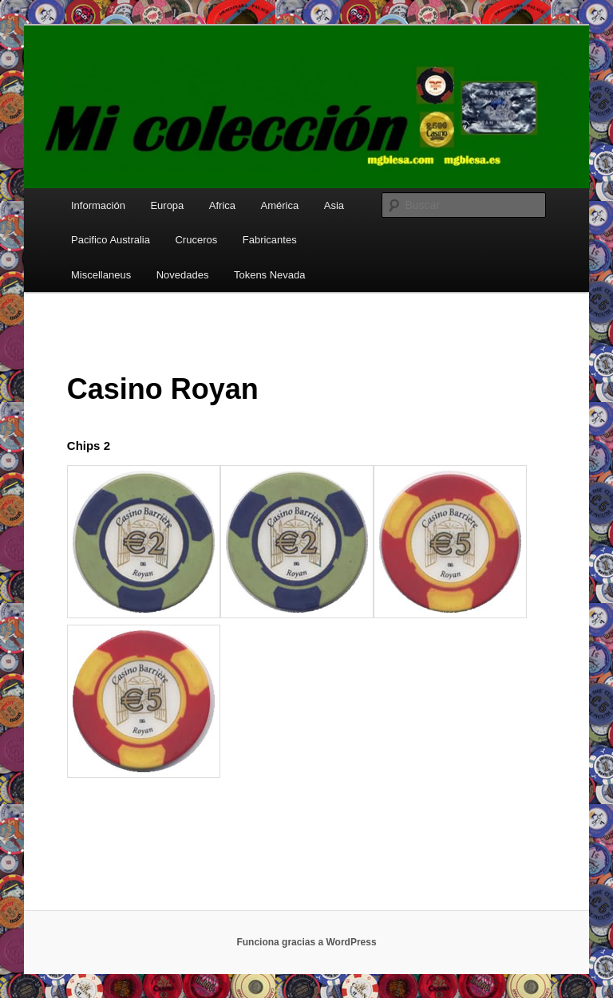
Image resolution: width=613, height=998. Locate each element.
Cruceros (196, 240)
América (280, 205)
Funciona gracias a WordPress (306, 942)
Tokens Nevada (270, 275)
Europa (167, 205)
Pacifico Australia (110, 240)
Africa (222, 205)
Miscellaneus (101, 275)
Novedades (182, 275)
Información (98, 205)
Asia (334, 205)
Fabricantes (270, 240)
